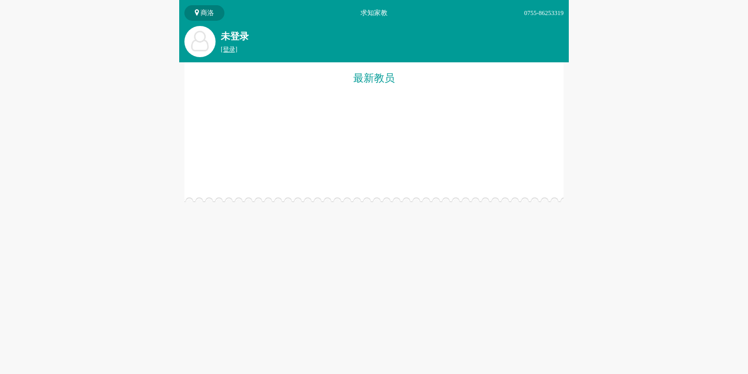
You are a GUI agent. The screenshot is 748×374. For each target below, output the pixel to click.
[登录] (229, 49)
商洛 (204, 13)
